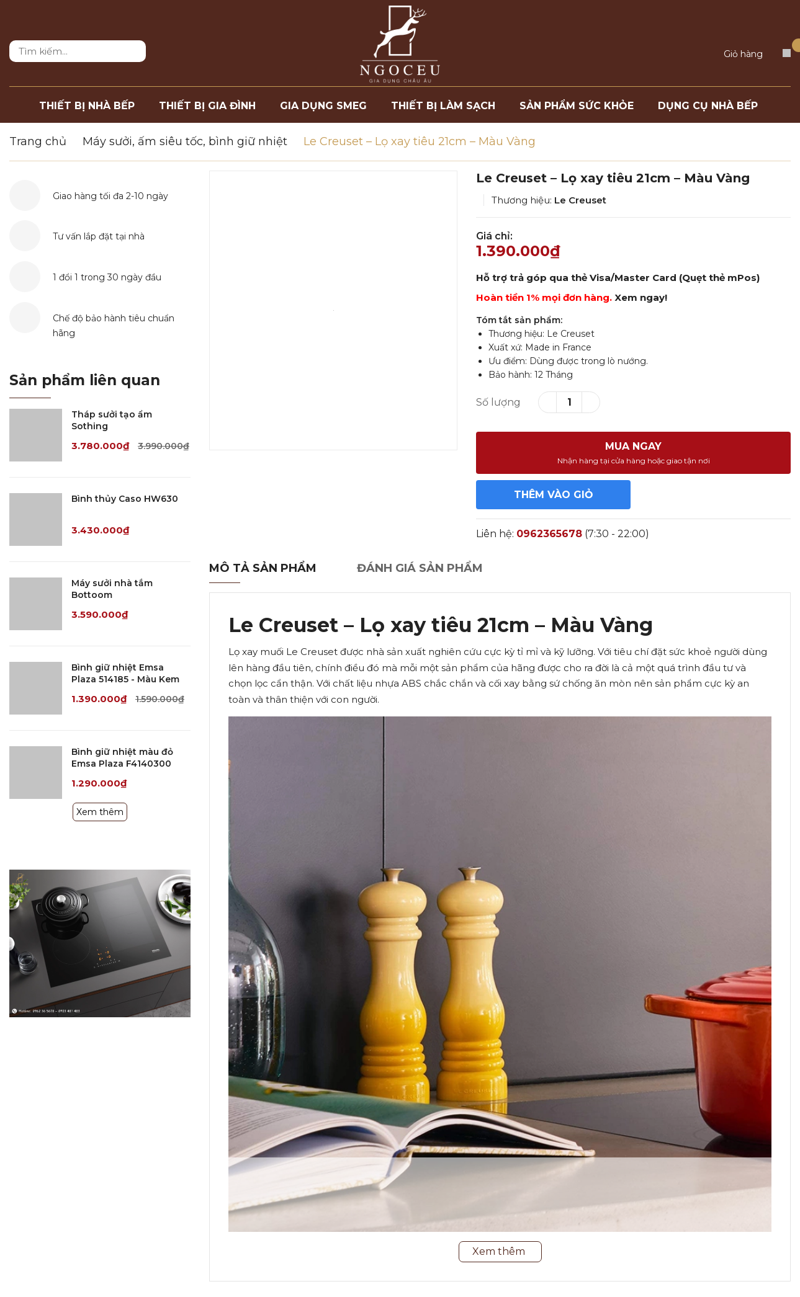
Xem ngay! (640, 297)
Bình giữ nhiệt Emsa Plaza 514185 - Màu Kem (125, 673)
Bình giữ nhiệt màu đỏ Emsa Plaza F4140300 (122, 758)
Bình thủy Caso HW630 (124, 498)
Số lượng (498, 402)
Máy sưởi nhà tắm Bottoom (112, 589)
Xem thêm (100, 812)
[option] (333, 310)
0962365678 (549, 534)
